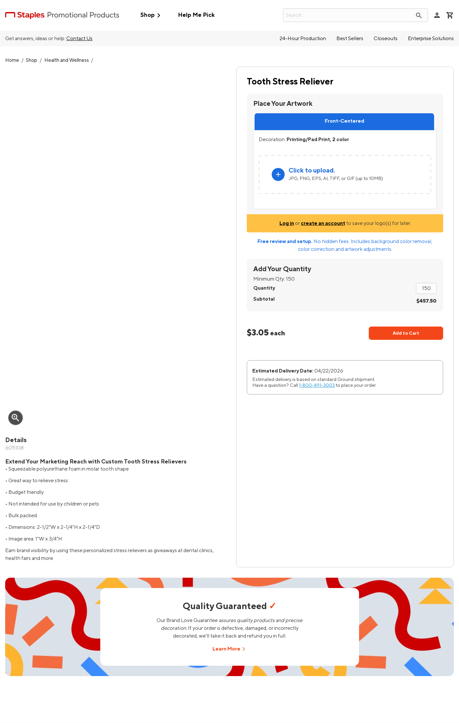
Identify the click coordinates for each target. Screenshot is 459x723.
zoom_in (15, 418)
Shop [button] (151, 15)
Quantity (264, 288)
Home (12, 60)
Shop (31, 60)
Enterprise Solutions (431, 38)
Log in (286, 223)
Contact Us (79, 38)
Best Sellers (349, 38)
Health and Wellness (66, 60)
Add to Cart (406, 333)
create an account (323, 223)
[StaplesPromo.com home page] (62, 15)
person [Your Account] (437, 15)
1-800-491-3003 (317, 385)
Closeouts (386, 38)
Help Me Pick (196, 15)
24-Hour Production (302, 38)
